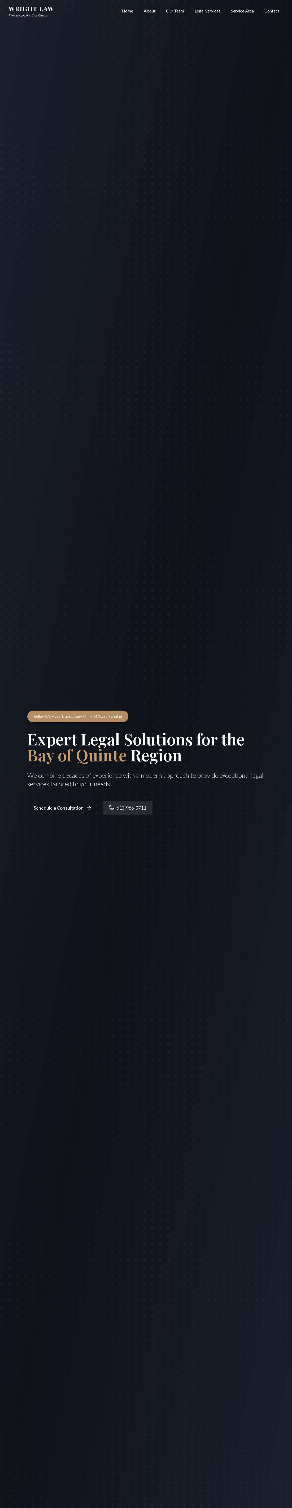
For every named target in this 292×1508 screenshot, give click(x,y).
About (149, 10)
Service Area (242, 10)
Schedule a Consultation (63, 808)
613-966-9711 (127, 808)
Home (127, 10)
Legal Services (207, 10)
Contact (271, 10)
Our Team (175, 10)
